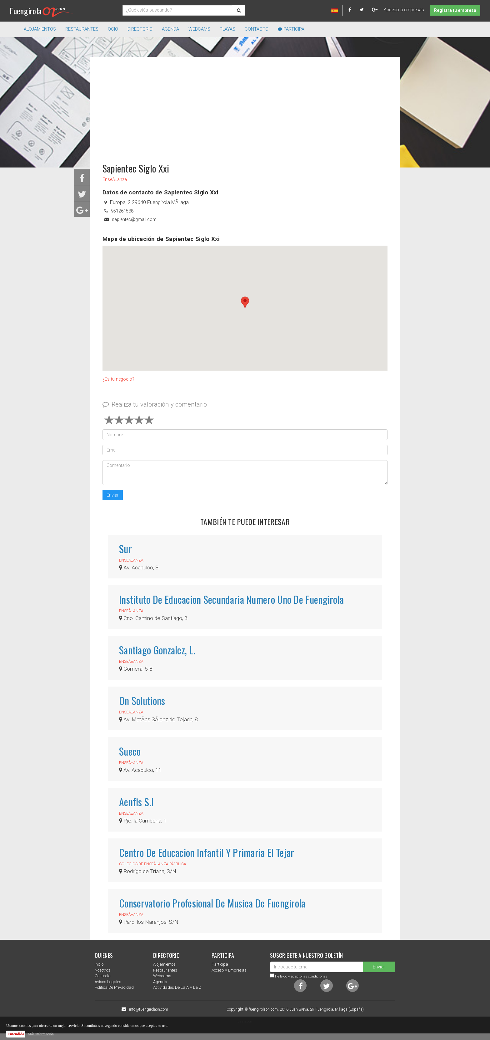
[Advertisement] (245, 107)
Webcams (199, 29)
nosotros (102, 970)
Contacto (256, 29)
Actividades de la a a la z (177, 987)
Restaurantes (165, 970)
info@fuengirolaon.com (148, 1009)
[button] (245, 302)
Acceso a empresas (404, 9)
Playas (227, 29)
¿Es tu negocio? (118, 379)
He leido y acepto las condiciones (301, 976)
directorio (140, 29)
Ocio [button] (113, 29)
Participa (291, 29)
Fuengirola (42, 11)
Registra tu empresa (455, 10)
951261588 (122, 211)
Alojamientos (164, 964)
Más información (40, 1034)
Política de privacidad (114, 987)
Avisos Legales (108, 981)
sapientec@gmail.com (134, 219)
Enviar (113, 495)
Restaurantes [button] (81, 29)
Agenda (170, 29)
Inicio (99, 964)
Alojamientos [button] (40, 29)
